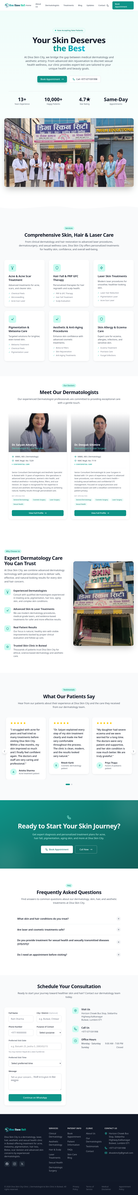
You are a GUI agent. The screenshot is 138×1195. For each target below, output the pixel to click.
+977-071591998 (89, 1031)
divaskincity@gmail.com (119, 1152)
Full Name (13, 1013)
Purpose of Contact (45, 1026)
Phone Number (15, 1026)
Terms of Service (90, 1188)
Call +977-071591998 (85, 79)
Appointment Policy (125, 1188)
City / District (47, 1013)
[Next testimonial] (133, 751)
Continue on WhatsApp (35, 1097)
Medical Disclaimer (106, 1188)
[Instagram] (14, 1164)
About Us (38, 5)
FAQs (70, 1149)
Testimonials (92, 1146)
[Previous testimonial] (4, 751)
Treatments (68, 5)
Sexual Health (56, 1162)
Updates (90, 5)
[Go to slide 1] (68, 784)
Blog (80, 5)
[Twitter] (22, 1164)
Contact (101, 5)
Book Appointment (121, 5)
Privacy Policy (76, 1188)
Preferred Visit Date (17, 1040)
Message (13, 1071)
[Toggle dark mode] (107, 5)
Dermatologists (52, 5)
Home (28, 5)
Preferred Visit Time (17, 1057)
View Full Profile (38, 515)
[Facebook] (7, 1164)
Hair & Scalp (55, 1149)
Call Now (86, 851)
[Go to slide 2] (71, 784)
